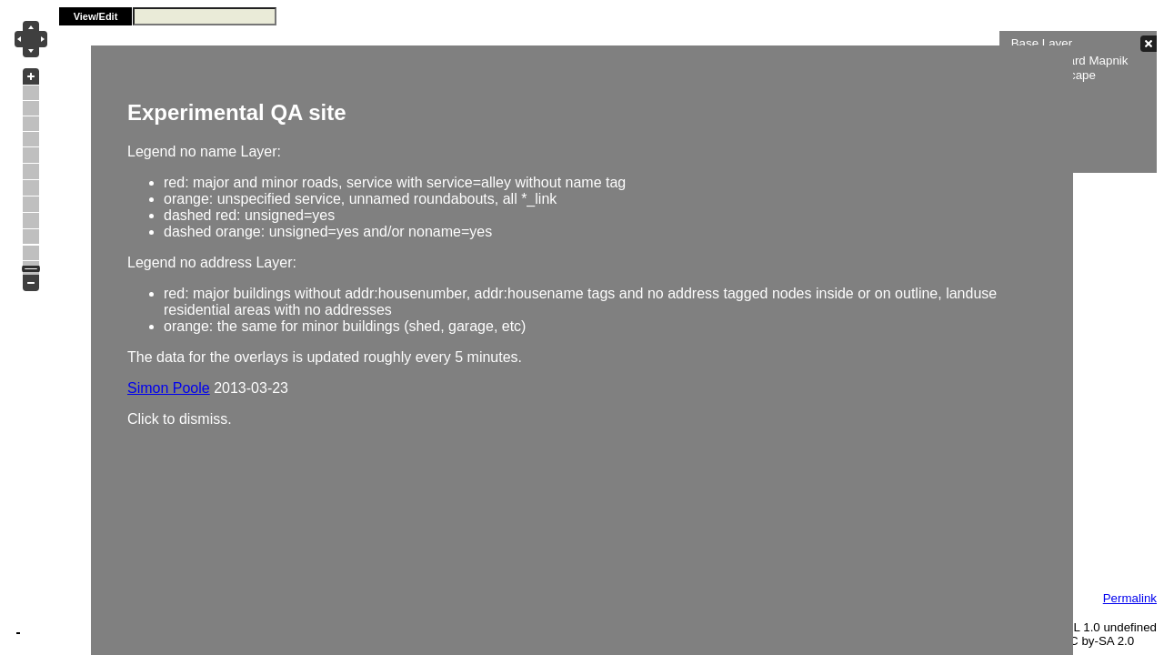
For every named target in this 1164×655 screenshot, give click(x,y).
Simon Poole (168, 388)
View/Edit (96, 16)
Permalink (1130, 598)
